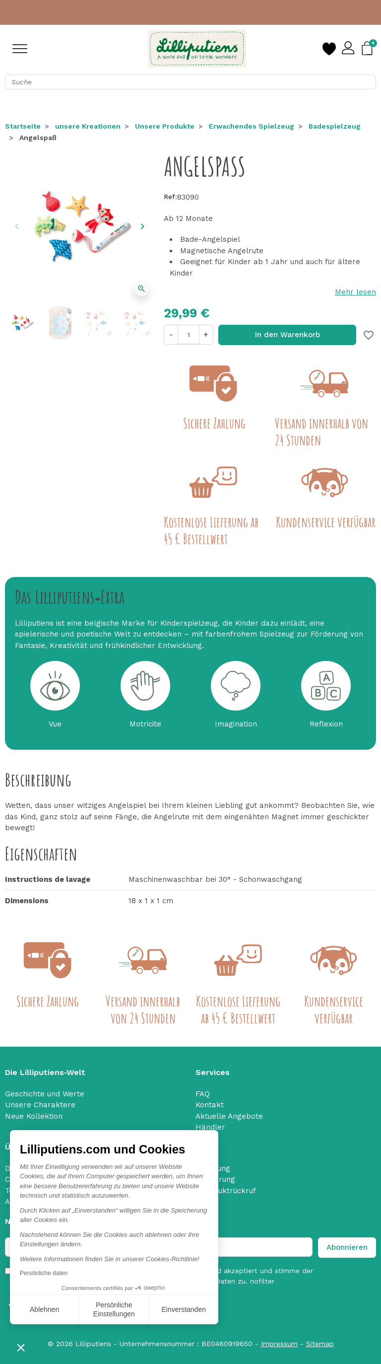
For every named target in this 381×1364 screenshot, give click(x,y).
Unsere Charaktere (40, 1104)
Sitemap (320, 1344)
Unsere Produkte (164, 126)
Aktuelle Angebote (229, 1116)
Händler (210, 1127)
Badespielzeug (335, 126)
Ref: (170, 197)
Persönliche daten (43, 1273)
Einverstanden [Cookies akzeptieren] (183, 1309)
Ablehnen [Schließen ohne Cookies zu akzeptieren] (44, 1309)
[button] (21, 1347)
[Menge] (188, 334)
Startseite (23, 126)
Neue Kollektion (34, 1116)
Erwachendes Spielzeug (251, 126)
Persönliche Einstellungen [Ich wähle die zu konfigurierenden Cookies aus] (114, 1309)
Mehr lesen (355, 291)
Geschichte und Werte (44, 1093)
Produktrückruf (228, 1190)
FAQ (202, 1093)
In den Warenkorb (287, 334)
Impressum (279, 1344)
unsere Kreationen (88, 126)
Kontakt (209, 1104)
